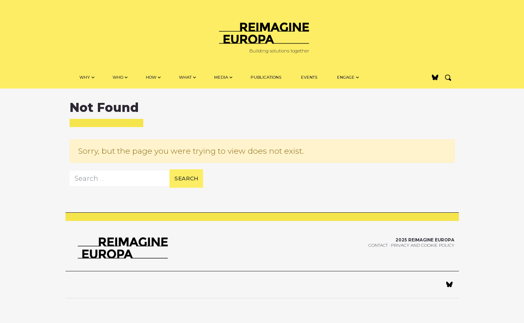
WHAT (185, 77)
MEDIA (221, 77)
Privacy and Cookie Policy (422, 245)
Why (84, 77)
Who (118, 77)
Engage (346, 77)
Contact (378, 245)
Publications (266, 77)
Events (309, 77)
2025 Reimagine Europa (424, 240)
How (151, 77)
